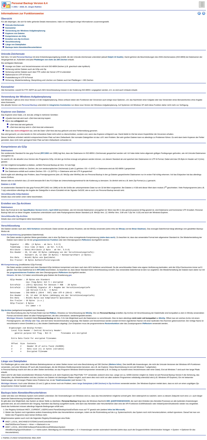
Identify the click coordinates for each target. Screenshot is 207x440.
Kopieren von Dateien (15, 33)
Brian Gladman (138, 229)
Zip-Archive (6, 310)
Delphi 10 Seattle (115, 57)
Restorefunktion (112, 323)
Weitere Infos (115, 364)
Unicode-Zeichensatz (14, 25)
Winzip (122, 229)
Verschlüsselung (12, 42)
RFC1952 (45, 153)
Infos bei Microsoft (116, 410)
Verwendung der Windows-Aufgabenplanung (25, 31)
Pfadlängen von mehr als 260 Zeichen (50, 60)
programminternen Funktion (45, 240)
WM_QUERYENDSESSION (118, 401)
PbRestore (86, 240)
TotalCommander (63, 380)
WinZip (89, 313)
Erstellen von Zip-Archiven (17, 39)
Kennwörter (10, 28)
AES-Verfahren (33, 229)
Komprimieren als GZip (15, 36)
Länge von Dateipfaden (15, 44)
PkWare (53, 313)
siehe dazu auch (107, 237)
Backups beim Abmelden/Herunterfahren (23, 47)
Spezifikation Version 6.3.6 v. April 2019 (40, 210)
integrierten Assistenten (60, 105)
